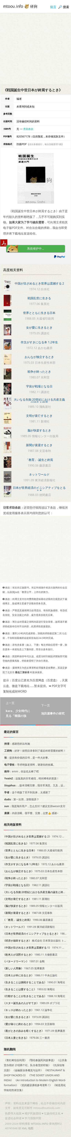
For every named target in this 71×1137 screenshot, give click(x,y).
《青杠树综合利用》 (15, 1060)
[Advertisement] (35, 48)
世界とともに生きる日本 (39, 312)
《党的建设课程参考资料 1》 (35, 1085)
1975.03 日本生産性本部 (33, 871)
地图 (30, 1128)
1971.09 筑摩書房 (34, 1030)
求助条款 (28, 129)
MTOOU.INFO (39, 1123)
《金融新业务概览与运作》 (27, 1070)
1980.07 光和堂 (25, 878)
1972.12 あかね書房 (33, 864)
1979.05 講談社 (26, 857)
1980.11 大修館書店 (30, 954)
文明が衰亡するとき (39, 415)
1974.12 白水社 (36, 836)
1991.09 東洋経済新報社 (29, 926)
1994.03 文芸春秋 (29, 1024)
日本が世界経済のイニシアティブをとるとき (39, 489)
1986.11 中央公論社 (30, 975)
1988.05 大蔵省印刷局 (33, 850)
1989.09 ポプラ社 (31, 1003)
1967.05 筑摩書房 (24, 968)
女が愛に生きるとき (39, 327)
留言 (53, 7)
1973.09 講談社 (26, 1017)
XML (24, 1128)
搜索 (66, 7)
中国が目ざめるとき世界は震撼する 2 (39, 283)
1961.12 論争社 (27, 1010)
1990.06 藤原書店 (28, 919)
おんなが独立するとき (39, 356)
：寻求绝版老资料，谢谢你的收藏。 (29, 764)
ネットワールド (39, 474)
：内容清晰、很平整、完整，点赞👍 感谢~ (30, 813)
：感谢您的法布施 (16, 743)
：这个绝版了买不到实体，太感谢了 (26, 792)
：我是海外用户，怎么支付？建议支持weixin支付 (34, 806)
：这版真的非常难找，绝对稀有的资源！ (31, 778)
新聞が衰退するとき (39, 445)
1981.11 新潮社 (26, 899)
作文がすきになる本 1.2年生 (39, 342)
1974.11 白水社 (36, 947)
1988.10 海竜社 (34, 996)
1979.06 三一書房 (26, 1037)
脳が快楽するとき (39, 430)
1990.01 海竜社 (34, 982)
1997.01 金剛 (24, 961)
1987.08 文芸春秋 (27, 912)
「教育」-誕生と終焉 (39, 459)
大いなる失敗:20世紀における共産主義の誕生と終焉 (39, 401)
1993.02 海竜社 (29, 989)
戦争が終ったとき (39, 371)
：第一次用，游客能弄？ (21, 799)
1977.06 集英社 (25, 843)
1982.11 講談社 (26, 885)
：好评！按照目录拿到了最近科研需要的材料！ (34, 750)
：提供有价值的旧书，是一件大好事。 (26, 757)
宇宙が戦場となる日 (39, 386)
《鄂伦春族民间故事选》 (42, 1060)
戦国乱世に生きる (39, 298)
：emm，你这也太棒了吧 (21, 771)
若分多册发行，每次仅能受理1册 (45, 144)
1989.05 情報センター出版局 (33, 906)
